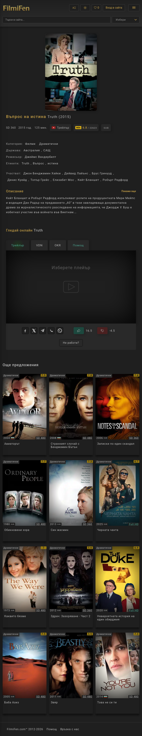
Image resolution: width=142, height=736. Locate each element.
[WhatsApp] (59, 330)
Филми (30, 143)
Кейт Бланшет (88, 180)
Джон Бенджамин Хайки (42, 173)
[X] (34, 330)
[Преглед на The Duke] (117, 586)
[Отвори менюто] (133, 7)
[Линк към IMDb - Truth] (86, 127)
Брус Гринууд (102, 173)
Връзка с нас (69, 729)
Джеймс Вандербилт (40, 157)
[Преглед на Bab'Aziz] (25, 673)
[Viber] (51, 330)
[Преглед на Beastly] (71, 673)
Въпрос (38, 163)
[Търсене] (56, 19)
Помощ (52, 729)
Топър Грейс (40, 180)
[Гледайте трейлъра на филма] (60, 127)
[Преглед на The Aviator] (25, 414)
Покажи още (128, 191)
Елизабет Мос (63, 180)
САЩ (47, 150)
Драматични (48, 143)
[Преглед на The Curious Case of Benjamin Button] (71, 414)
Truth (25, 163)
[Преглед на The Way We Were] (25, 586)
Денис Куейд (17, 180)
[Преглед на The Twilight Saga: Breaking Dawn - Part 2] (71, 586)
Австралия (31, 150)
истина (53, 163)
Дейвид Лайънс (76, 173)
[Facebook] (25, 330)
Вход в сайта (114, 7)
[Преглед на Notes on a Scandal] (117, 414)
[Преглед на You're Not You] (117, 673)
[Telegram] (42, 330)
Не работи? (71, 342)
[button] (74, 7)
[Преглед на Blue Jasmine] (71, 500)
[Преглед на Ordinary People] (25, 500)
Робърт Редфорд (115, 180)
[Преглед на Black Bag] (117, 500)
